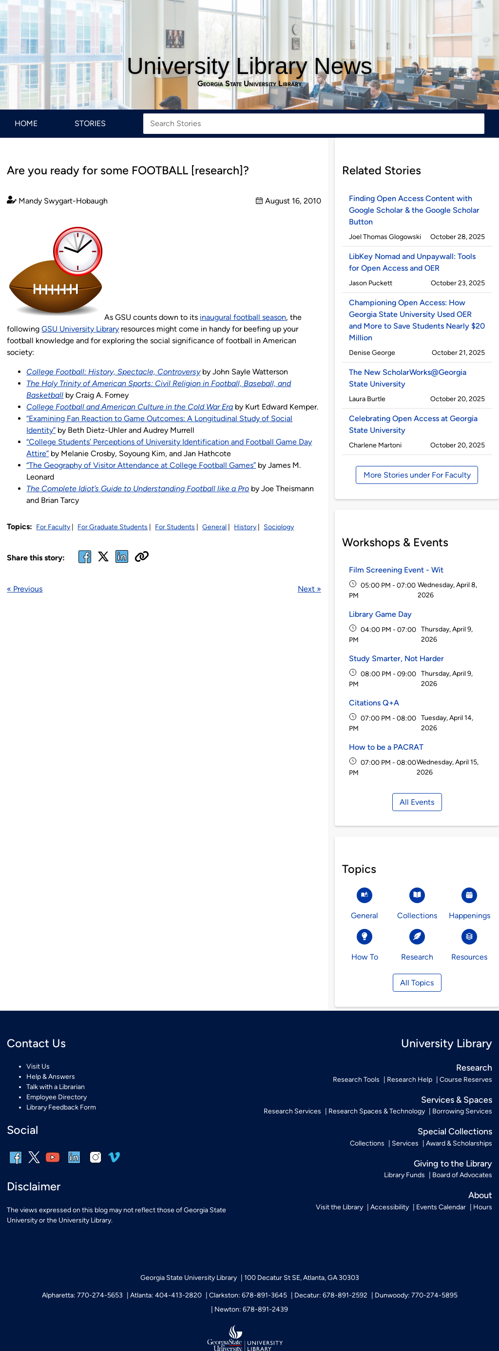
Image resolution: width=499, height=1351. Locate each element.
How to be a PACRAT (386, 747)
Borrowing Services (462, 1111)
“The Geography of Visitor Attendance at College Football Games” (141, 465)
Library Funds (404, 1175)
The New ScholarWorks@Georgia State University (407, 378)
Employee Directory (56, 1097)
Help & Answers (50, 1077)
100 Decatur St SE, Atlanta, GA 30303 (301, 1278)
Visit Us (38, 1066)
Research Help (409, 1079)
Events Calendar (441, 1207)
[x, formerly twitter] (103, 559)
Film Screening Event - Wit (396, 569)
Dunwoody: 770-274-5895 (416, 1295)
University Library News (249, 66)
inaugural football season (243, 317)
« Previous (24, 588)
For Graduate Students (112, 527)
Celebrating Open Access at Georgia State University (413, 424)
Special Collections (455, 1131)
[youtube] (52, 1164)
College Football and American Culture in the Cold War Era (129, 406)
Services (405, 1143)
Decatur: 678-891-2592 (330, 1295)
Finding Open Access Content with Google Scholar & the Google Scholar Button (414, 210)
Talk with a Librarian (55, 1087)
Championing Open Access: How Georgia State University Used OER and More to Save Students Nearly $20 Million (417, 320)
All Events (417, 802)
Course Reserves (466, 1079)
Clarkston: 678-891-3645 (248, 1295)
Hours (482, 1207)
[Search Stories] (313, 123)
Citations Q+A (374, 702)
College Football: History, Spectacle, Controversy (113, 371)
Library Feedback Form (61, 1107)
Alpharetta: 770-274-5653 (82, 1295)
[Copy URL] (141, 557)
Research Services (292, 1111)
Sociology (279, 527)
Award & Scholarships (459, 1143)
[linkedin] (74, 1164)
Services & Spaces (456, 1099)
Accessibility (389, 1207)
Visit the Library (339, 1207)
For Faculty (53, 527)
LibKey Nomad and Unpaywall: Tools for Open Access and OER (412, 262)
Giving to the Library (453, 1163)
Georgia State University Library (249, 83)
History (245, 527)
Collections (367, 1143)
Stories (90, 123)
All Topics (417, 982)
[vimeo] (114, 1161)
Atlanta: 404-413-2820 (166, 1295)
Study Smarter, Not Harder (396, 658)
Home (26, 123)
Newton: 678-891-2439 (251, 1309)
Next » (309, 588)
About (480, 1195)
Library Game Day (380, 614)
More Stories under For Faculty (417, 475)
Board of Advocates (462, 1175)
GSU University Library (80, 328)
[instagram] (95, 1164)
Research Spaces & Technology (376, 1111)
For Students (175, 527)
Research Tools (356, 1079)
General (214, 527)
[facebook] (85, 562)
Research (474, 1067)
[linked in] (122, 562)
